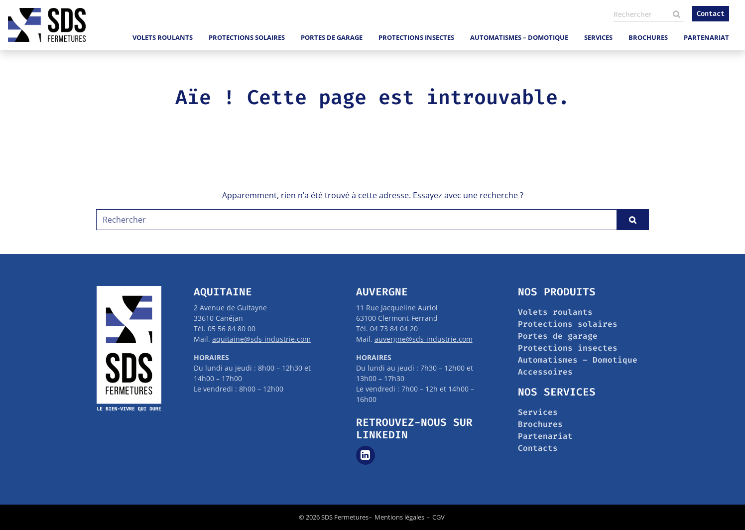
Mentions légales (399, 517)
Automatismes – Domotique (519, 37)
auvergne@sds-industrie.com (423, 339)
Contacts (538, 448)
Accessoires (545, 372)
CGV (438, 517)
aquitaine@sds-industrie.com (261, 339)
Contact (711, 13)
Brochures (648, 37)
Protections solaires (247, 37)
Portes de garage (332, 37)
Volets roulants (162, 37)
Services (598, 37)
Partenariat (706, 37)
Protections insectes (416, 37)
